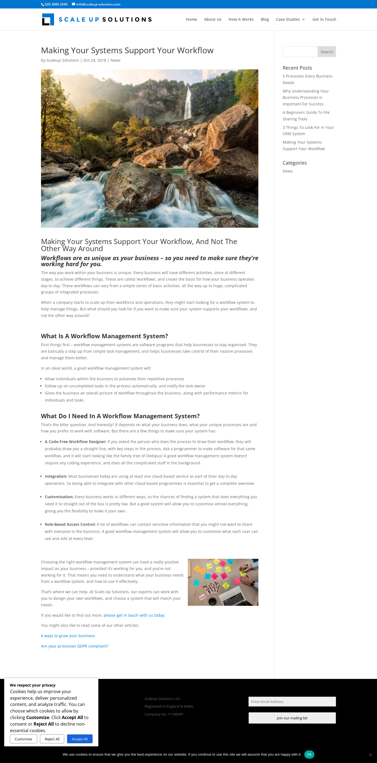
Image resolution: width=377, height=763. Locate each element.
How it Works (241, 19)
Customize (23, 739)
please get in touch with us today (134, 615)
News (115, 60)
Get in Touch (324, 19)
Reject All (52, 739)
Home (191, 19)
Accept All (79, 739)
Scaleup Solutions (62, 60)
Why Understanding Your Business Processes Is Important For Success (306, 97)
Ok (309, 754)
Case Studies (288, 19)
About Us (212, 19)
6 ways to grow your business (68, 635)
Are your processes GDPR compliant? (74, 646)
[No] (370, 754)
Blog (265, 19)
